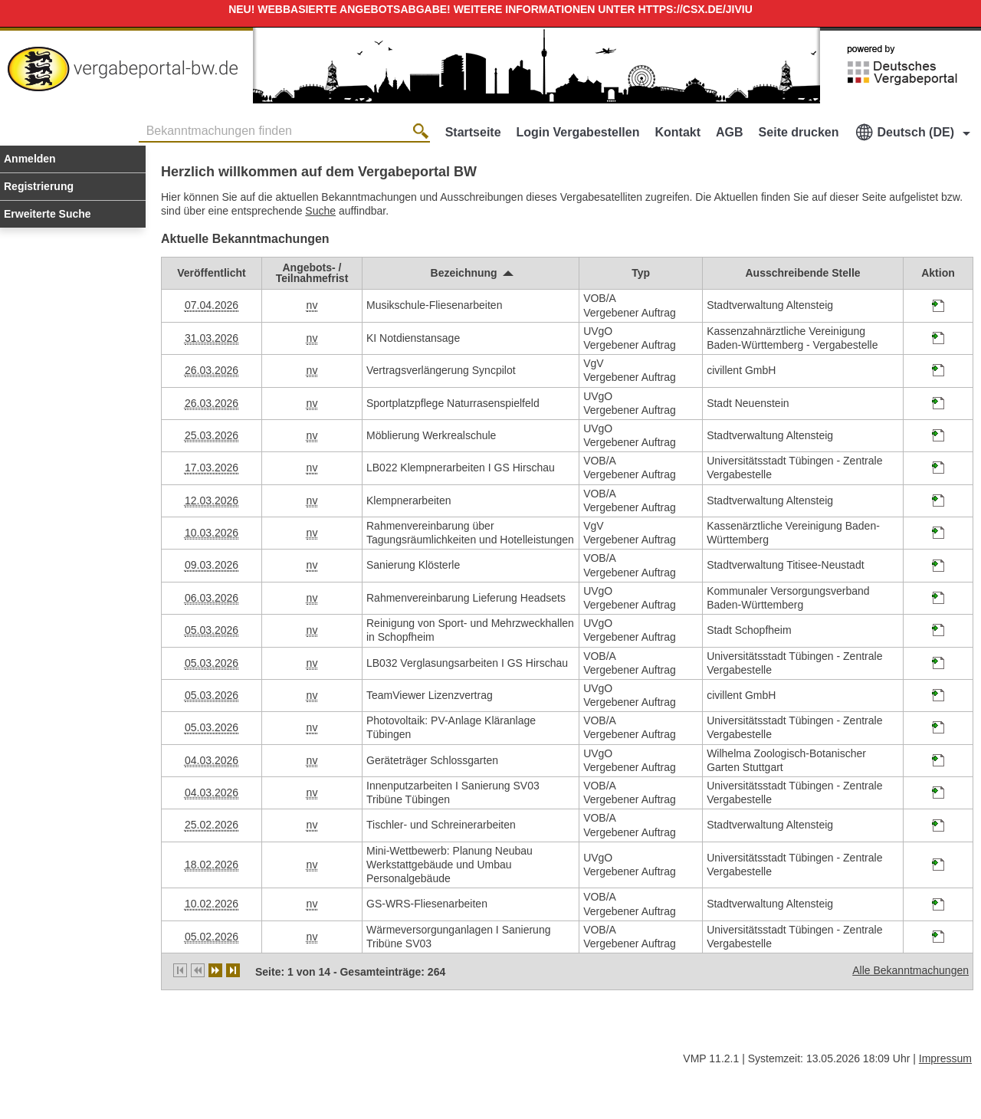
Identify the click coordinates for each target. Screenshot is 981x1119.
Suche (320, 211)
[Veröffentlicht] (211, 273)
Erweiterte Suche (47, 214)
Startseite (473, 132)
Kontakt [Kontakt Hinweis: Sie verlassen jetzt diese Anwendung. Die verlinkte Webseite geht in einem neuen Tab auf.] (677, 132)
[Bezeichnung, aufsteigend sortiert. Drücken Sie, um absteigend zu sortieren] (471, 273)
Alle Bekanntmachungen (910, 970)
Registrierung (39, 186)
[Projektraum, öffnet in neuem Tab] (938, 308)
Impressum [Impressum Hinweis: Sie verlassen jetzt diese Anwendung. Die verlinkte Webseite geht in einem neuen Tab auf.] (945, 1058)
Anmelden (30, 159)
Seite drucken (799, 132)
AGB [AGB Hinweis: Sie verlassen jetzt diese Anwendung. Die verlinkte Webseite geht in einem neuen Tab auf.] (729, 132)
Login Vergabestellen (578, 132)
